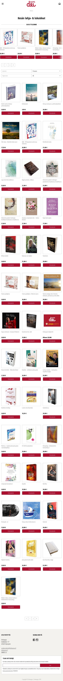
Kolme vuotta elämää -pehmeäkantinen (6, 105)
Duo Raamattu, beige (48, 560)
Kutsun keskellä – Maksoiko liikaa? (9, 370)
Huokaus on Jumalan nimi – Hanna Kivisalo (30, 219)
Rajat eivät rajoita (47, 218)
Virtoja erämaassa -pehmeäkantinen (52, 104)
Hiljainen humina (5, 560)
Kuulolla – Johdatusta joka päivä (30, 370)
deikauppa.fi (4, 650)
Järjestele (4, 71)
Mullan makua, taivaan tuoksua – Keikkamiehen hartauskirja (43, 49)
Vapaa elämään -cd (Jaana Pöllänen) (10, 332)
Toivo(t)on (45, 256)
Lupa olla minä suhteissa (7, 180)
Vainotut (45, 522)
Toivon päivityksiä (22, 48)
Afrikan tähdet (4, 256)
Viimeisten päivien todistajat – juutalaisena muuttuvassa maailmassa (52, 181)
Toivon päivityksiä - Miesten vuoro (30, 294)
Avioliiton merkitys (5, 408)
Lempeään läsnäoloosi (7, 484)
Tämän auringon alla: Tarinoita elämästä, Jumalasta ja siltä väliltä (51, 295)
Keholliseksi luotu (47, 142)
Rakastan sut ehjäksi (27, 256)
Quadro (24, 484)
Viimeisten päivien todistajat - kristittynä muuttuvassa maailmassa (10, 219)
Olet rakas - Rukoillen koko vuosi (9, 142)
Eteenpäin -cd (4, 522)
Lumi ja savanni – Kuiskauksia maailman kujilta (50, 371)
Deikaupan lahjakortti (48, 332)
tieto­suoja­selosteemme (8, 671)
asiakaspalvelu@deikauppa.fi (8, 648)
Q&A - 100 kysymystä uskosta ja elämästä (29, 143)
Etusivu (31, 11)
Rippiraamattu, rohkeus (28, 180)
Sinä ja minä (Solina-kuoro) (28, 522)
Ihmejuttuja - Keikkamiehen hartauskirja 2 (49, 447)
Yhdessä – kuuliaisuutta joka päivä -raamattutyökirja (10, 447)
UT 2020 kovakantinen (27, 446)
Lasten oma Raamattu (27, 408)
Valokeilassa (46, 408)
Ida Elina (45, 484)
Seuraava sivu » (13, 65)
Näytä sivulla (5, 76)
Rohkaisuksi (25, 104)
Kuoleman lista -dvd (27, 332)
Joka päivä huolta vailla (27, 560)
